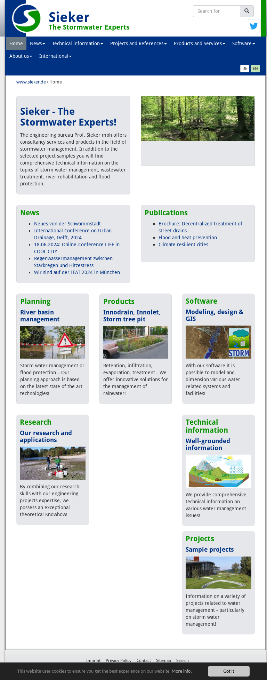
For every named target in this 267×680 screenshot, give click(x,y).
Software (243, 43)
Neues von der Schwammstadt (67, 223)
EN (255, 68)
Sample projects (210, 549)
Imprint (93, 660)
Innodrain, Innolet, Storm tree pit (131, 316)
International (55, 56)
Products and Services (199, 43)
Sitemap (163, 660)
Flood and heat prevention (188, 237)
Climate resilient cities (183, 244)
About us (20, 56)
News (37, 43)
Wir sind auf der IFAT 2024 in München (77, 272)
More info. (182, 672)
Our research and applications (46, 436)
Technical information (77, 43)
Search (182, 660)
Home (16, 43)
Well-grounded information (208, 444)
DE (244, 68)
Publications (166, 212)
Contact (144, 660)
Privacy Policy (118, 660)
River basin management (39, 316)
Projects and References (138, 43)
